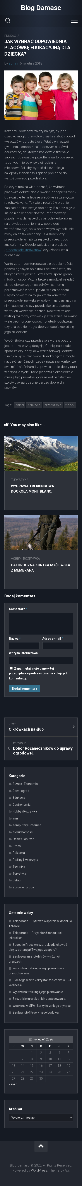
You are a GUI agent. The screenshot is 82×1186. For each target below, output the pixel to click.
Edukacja (11, 36)
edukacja (34, 405)
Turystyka (20, 480)
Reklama (19, 852)
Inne (16, 818)
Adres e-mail (52, 638)
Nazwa (15, 638)
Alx (67, 1170)
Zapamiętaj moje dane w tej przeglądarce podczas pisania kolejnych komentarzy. (38, 673)
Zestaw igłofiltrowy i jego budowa (36, 1012)
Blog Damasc (41, 8)
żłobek (69, 405)
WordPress (39, 1170)
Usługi (17, 880)
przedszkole (52, 405)
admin (13, 63)
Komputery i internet (27, 825)
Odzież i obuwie (23, 839)
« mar (13, 1084)
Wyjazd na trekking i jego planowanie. (38, 992)
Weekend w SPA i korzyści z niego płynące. (42, 1005)
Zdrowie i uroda (23, 887)
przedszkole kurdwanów (23, 250)
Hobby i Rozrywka (25, 558)
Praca (17, 846)
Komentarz (18, 609)
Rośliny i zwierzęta (25, 859)
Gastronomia (22, 804)
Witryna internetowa (23, 653)
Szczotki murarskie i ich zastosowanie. (39, 998)
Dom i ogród (21, 791)
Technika (19, 866)
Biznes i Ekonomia (25, 784)
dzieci (20, 405)
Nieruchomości (23, 832)
